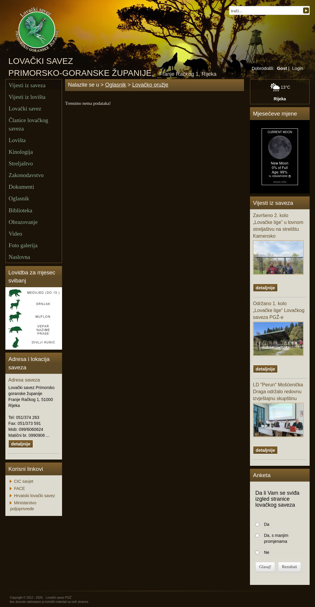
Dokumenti (21, 187)
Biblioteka (20, 210)
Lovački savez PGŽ (58, 597)
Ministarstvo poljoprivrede (23, 505)
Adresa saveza (24, 379)
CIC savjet (23, 481)
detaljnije (20, 443)
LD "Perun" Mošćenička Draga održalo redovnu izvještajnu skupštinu (278, 409)
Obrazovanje (23, 222)
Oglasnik (19, 198)
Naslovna (19, 257)
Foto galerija (23, 245)
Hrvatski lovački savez (34, 495)
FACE (19, 488)
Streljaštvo (21, 163)
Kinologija (21, 152)
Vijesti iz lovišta (27, 97)
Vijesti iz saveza (27, 85)
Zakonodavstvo (26, 175)
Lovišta (17, 140)
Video (15, 233)
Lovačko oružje (150, 85)
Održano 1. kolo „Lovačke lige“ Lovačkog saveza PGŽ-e (279, 328)
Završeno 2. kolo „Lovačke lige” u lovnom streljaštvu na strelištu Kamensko (278, 243)
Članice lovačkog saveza (28, 124)
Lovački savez (25, 108)
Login (297, 68)
